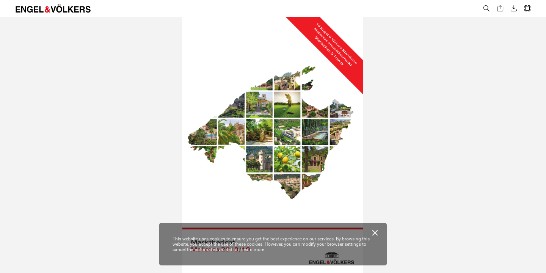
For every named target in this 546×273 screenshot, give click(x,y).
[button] (486, 8)
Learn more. (253, 249)
